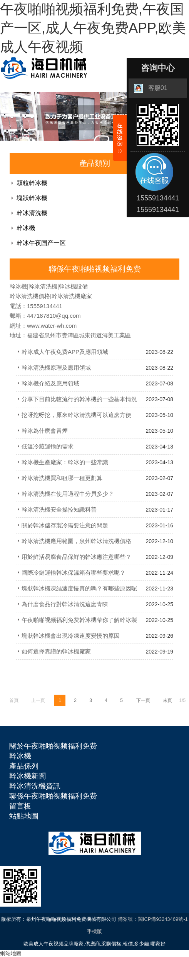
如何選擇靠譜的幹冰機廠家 (56, 651)
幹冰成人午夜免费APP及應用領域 (65, 351)
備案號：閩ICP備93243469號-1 (153, 919)
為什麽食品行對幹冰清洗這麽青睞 (65, 604)
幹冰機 (26, 228)
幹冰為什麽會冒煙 (45, 430)
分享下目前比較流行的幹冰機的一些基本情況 (79, 399)
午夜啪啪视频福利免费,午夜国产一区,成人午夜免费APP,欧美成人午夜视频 (93, 28)
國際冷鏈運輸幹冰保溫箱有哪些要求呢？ (73, 572)
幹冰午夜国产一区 (41, 243)
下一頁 (143, 700)
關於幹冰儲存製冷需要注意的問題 (65, 525)
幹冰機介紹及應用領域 (50, 383)
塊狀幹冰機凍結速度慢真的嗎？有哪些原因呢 (79, 588)
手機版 (94, 931)
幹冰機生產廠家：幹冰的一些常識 (65, 462)
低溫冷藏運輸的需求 (48, 446)
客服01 (150, 88)
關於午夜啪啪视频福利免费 (53, 746)
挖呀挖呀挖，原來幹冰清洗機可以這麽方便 (76, 415)
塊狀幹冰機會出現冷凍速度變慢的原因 (71, 635)
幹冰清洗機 (32, 213)
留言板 (20, 806)
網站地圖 (11, 953)
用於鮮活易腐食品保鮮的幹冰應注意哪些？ (76, 557)
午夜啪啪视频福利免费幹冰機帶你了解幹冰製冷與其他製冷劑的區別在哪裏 (76, 622)
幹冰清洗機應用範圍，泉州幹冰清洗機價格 (76, 541)
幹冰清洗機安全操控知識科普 (59, 509)
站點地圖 (23, 816)
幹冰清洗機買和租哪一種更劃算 (62, 478)
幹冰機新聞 (27, 776)
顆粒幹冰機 (32, 183)
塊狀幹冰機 (32, 198)
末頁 (167, 700)
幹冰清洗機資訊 (34, 786)
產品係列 (23, 766)
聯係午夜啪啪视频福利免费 (53, 796)
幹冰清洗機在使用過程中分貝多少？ (68, 493)
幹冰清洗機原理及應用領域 (56, 367)
